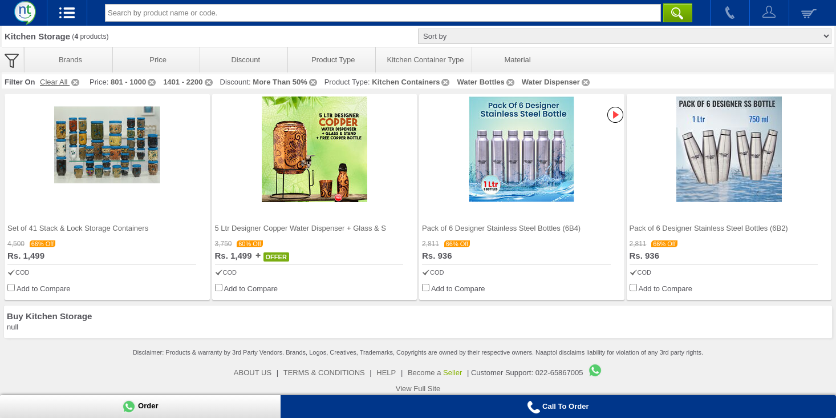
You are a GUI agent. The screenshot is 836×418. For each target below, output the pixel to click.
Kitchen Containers (411, 82)
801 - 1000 (134, 82)
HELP (386, 372)
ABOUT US (252, 372)
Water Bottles (486, 82)
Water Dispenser (556, 82)
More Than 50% (285, 82)
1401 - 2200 (188, 82)
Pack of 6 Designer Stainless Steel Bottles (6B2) (709, 228)
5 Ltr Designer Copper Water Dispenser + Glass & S (300, 228)
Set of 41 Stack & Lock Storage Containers (77, 228)
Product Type (333, 59)
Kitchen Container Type (425, 59)
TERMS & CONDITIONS (324, 372)
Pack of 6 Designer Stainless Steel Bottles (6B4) (501, 228)
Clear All (60, 82)
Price (158, 59)
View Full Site (418, 388)
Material (517, 59)
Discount (245, 59)
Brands (70, 59)
